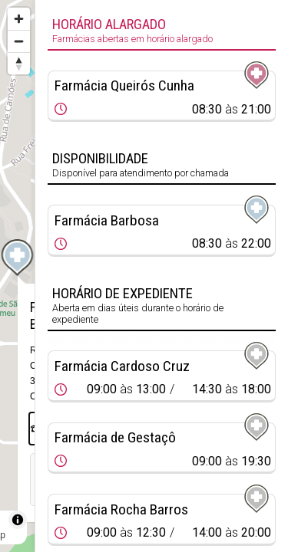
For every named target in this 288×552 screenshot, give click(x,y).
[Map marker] (18, 257)
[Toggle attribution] (17, 520)
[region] (17, 276)
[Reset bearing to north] (19, 63)
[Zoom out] (19, 41)
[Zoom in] (19, 19)
